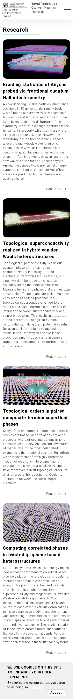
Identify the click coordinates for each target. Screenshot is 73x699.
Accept (56, 692)
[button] (67, 9)
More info (36, 687)
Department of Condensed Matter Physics (12, 13)
